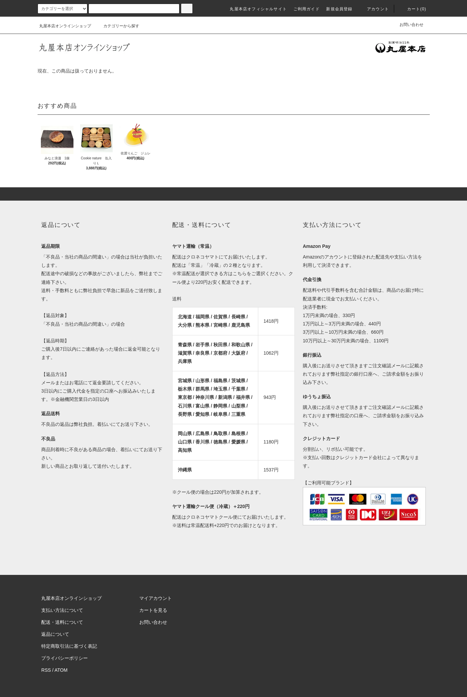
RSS (46, 670)
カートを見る (153, 610)
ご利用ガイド (306, 9)
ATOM (61, 670)
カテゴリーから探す (117, 26)
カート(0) (412, 9)
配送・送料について (62, 622)
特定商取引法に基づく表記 (69, 646)
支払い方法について (62, 610)
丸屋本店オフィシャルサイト (258, 9)
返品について (55, 634)
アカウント (374, 9)
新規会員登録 (339, 9)
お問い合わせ (411, 24)
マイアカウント (155, 598)
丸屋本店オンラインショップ (65, 26)
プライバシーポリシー (64, 658)
